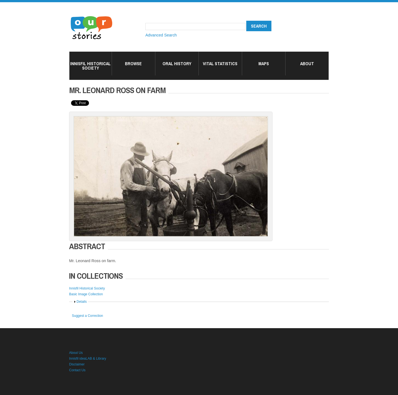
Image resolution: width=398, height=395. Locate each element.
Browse (133, 63)
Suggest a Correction (87, 316)
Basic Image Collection (86, 294)
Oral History (177, 63)
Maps (263, 63)
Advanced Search (161, 35)
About (307, 63)
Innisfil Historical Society (90, 65)
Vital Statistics (220, 63)
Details (82, 302)
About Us (76, 353)
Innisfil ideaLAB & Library (87, 358)
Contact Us (77, 370)
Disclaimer (77, 364)
